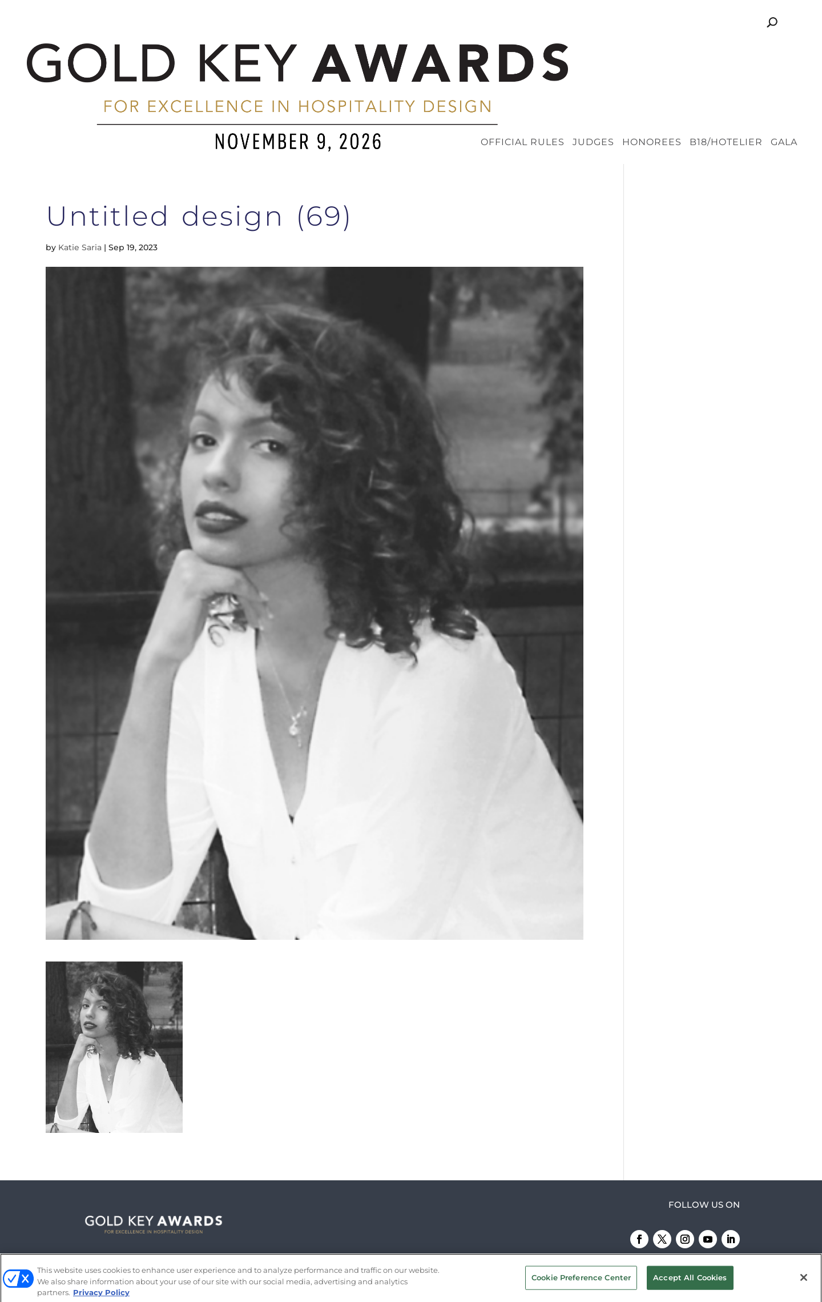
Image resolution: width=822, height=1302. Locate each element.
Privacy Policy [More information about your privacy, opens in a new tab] (101, 1295)
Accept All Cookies (690, 1280)
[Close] (803, 1280)
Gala (784, 52)
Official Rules (523, 52)
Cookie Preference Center (581, 1280)
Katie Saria (80, 156)
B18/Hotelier (726, 52)
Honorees (652, 52)
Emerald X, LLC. (621, 1214)
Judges (593, 52)
